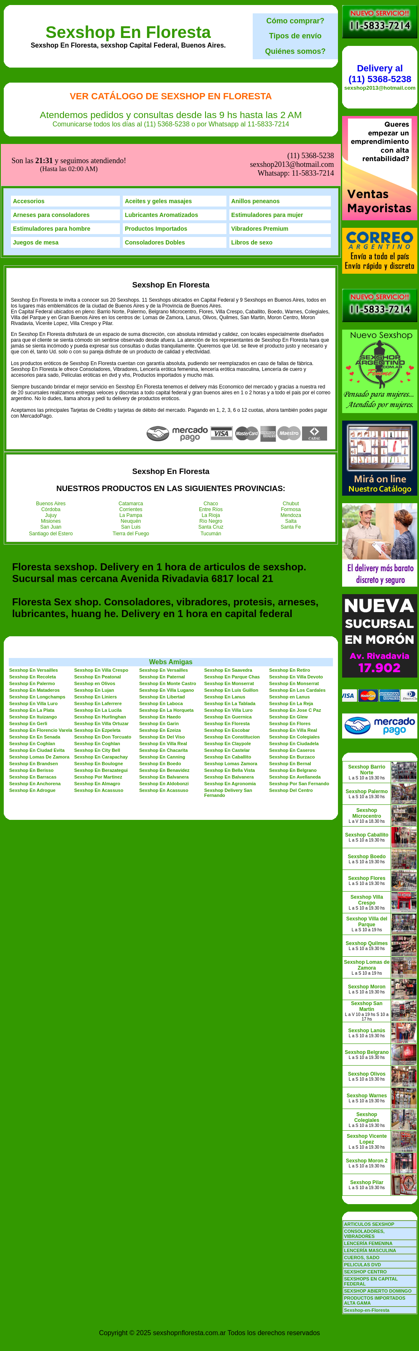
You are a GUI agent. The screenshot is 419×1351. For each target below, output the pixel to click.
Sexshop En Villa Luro (33, 661)
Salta (291, 479)
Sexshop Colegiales (366, 1117)
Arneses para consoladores (51, 173)
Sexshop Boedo (367, 856)
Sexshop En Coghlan (32, 701)
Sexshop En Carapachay (101, 715)
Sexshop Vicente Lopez (367, 1139)
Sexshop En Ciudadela (294, 701)
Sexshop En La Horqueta (166, 668)
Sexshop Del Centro (291, 748)
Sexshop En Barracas (32, 735)
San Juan (50, 485)
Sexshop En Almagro (97, 741)
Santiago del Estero (51, 492)
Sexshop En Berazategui (101, 728)
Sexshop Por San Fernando (299, 741)
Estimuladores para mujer (267, 173)
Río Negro (210, 479)
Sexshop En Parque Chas (232, 635)
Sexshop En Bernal (290, 721)
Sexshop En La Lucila (98, 668)
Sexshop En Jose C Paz (295, 668)
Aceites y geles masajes (158, 159)
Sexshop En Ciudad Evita (37, 708)
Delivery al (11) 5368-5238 (379, 73)
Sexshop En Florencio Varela (40, 688)
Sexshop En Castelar (227, 708)
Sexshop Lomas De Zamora (39, 715)
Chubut (291, 462)
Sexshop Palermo (367, 791)
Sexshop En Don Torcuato (103, 695)
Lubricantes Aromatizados (161, 173)
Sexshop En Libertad (162, 655)
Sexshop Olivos (367, 1074)
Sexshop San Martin (366, 1006)
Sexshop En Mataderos (34, 648)
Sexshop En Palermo (32, 641)
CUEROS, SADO (361, 1257)
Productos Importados (156, 187)
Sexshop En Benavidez (164, 728)
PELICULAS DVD (362, 1264)
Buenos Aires (51, 462)
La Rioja (211, 473)
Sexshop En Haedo (160, 675)
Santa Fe (291, 485)
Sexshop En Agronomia (230, 741)
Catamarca (131, 462)
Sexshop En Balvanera (164, 735)
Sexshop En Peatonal (97, 635)
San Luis (131, 485)
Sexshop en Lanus (289, 655)
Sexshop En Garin (159, 681)
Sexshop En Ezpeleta (97, 688)
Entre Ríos (211, 468)
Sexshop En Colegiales (294, 695)
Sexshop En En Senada (34, 695)
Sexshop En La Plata (31, 668)
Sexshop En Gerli (28, 681)
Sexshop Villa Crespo (366, 900)
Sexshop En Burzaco (292, 715)
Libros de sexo (252, 200)
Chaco (210, 462)
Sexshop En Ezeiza (160, 688)
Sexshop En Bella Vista (229, 728)
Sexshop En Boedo (160, 721)
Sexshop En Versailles (33, 628)
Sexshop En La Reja (291, 661)
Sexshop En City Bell (97, 708)
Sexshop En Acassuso (99, 748)
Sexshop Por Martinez (98, 735)
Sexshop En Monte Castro (167, 641)
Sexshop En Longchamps (37, 655)
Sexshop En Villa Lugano (166, 648)
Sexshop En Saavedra (228, 628)
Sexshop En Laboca (161, 661)
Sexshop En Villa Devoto (296, 635)
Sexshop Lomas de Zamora (366, 965)
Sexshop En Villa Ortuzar (101, 681)
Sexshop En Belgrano (293, 728)
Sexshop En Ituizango (33, 675)
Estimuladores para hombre (51, 187)
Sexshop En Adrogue (32, 748)
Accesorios (28, 159)
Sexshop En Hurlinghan (100, 675)
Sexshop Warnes (367, 1096)
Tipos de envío (295, 36)
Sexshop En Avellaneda (294, 735)
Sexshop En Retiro (289, 628)
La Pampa (130, 473)
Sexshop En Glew (288, 675)
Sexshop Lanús (367, 1030)
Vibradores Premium (260, 187)
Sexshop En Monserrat (229, 641)
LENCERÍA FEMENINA (368, 1243)
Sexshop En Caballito (227, 715)
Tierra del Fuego (130, 492)
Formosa (291, 468)
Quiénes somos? (295, 51)
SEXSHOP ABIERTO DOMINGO (377, 1290)
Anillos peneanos (255, 159)
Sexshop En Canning (162, 715)
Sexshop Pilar (366, 1182)
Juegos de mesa (35, 200)
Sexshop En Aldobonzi (164, 741)
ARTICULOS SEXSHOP (369, 1224)
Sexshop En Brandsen (33, 721)
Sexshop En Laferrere (98, 661)
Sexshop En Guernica (228, 675)
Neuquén (131, 479)
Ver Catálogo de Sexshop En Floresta (171, 96)
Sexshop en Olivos (94, 641)
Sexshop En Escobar (227, 688)
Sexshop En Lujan (94, 648)
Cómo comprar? (295, 21)
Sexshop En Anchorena (35, 741)
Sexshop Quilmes (367, 943)
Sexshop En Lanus (224, 655)
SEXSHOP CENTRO (365, 1271)
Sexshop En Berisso (31, 728)
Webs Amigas (171, 620)
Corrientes (130, 468)
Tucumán (211, 492)
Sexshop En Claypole (227, 701)
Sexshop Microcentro (367, 813)
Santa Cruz (210, 485)
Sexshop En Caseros (292, 708)
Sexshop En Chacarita (163, 708)
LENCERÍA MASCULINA (370, 1250)
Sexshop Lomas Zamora (230, 721)
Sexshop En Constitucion (232, 695)
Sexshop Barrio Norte (367, 770)
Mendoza (291, 473)
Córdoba (51, 468)
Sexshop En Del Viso (162, 695)
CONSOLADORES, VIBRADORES (364, 1234)
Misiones (51, 479)
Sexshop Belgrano (367, 1052)
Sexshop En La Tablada (230, 661)
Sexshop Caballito (367, 835)
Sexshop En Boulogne (98, 721)
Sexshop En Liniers (95, 655)
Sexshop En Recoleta (32, 635)
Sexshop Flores (366, 878)
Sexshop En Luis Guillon (231, 648)
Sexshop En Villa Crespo (101, 628)
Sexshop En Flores (289, 681)
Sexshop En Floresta (128, 32)
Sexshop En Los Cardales (297, 648)
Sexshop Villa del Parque (366, 922)
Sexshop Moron (367, 987)
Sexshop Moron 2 (367, 1161)
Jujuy (51, 473)
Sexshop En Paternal (162, 635)
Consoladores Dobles (155, 200)
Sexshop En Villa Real (293, 688)
